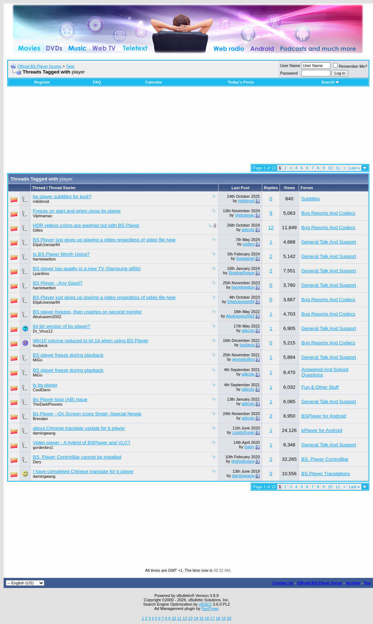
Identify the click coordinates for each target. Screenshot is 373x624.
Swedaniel (245, 258)
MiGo (37, 360)
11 (337, 168)
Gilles (38, 230)
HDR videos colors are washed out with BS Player (86, 225)
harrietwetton (44, 259)
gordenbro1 (43, 447)
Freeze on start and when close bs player (77, 211)
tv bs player (45, 385)
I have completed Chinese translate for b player (83, 471)
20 (229, 618)
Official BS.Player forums (39, 66)
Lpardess (41, 273)
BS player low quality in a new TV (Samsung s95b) (87, 268)
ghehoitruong (242, 461)
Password (289, 73)
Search (330, 82)
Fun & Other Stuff (319, 387)
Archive (353, 583)
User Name (290, 65)
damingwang (44, 433)
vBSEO (205, 604)
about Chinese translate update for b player (79, 428)
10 (330, 168)
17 (212, 618)
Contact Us (282, 583)
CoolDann (42, 390)
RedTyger (210, 608)
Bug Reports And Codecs (328, 213)
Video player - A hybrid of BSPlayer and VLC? (81, 442)
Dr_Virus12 (43, 331)
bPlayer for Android (321, 430)
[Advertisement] (188, 128)
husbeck (40, 345)
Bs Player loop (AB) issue (60, 399)
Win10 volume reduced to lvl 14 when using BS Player (90, 340)
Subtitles (310, 198)
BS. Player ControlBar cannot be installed (77, 457)
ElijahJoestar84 (46, 244)
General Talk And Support (328, 242)
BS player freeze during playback (68, 355)
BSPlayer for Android (323, 416)
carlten (248, 244)
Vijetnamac (42, 216)
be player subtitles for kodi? (62, 196)
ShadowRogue (241, 273)
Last (354, 168)
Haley (249, 447)
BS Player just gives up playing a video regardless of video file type (104, 239)
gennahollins (243, 359)
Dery (37, 462)
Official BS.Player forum (319, 583)
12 (271, 227)
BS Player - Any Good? (57, 283)
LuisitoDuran (243, 432)
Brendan (40, 418)
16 (207, 618)
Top (367, 583)
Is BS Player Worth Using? (61, 254)
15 (201, 618)
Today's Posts (241, 82)
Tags (70, 66)
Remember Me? (350, 66)
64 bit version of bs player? (61, 326)
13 (190, 618)
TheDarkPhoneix (47, 404)
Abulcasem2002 (47, 317)
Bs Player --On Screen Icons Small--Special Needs (87, 413)
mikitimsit (41, 201)
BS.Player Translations (325, 473)
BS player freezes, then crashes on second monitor (87, 312)
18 (218, 618)
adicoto (248, 229)
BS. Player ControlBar (324, 459)
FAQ (97, 82)
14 (196, 618)
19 (223, 618)
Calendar (153, 82)
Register (42, 82)
